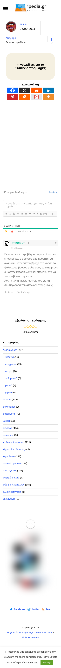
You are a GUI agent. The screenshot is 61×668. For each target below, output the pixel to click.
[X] (24, 90)
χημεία (8, 392)
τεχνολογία (9, 456)
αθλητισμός (9, 406)
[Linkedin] (48, 90)
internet (7, 399)
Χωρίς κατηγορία (12, 491)
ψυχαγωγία (9, 498)
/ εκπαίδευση (10, 349)
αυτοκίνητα (9, 413)
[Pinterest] (12, 97)
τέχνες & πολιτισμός (14, 449)
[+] (45, 213)
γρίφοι (6, 420)
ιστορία (9, 371)
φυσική (8, 385)
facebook (17, 609)
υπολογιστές (10, 470)
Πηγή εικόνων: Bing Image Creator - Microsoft (29, 632)
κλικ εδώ (33, 662)
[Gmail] (36, 97)
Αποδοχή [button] (46, 662)
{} (41, 213)
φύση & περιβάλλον (14, 484)
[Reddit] (36, 90)
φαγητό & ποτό (11, 477)
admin (23, 24)
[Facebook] (12, 90)
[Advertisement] (30, 139)
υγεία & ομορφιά (12, 463)
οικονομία (8, 435)
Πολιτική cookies (30, 637)
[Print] (24, 97)
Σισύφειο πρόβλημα (16, 42)
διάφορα (11, 37)
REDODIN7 (18, 243)
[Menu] (5, 8)
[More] (48, 97)
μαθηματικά (11, 378)
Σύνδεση (53, 192)
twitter (33, 609)
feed (46, 609)
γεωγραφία (11, 364)
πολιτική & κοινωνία (13, 442)
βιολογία (9, 357)
